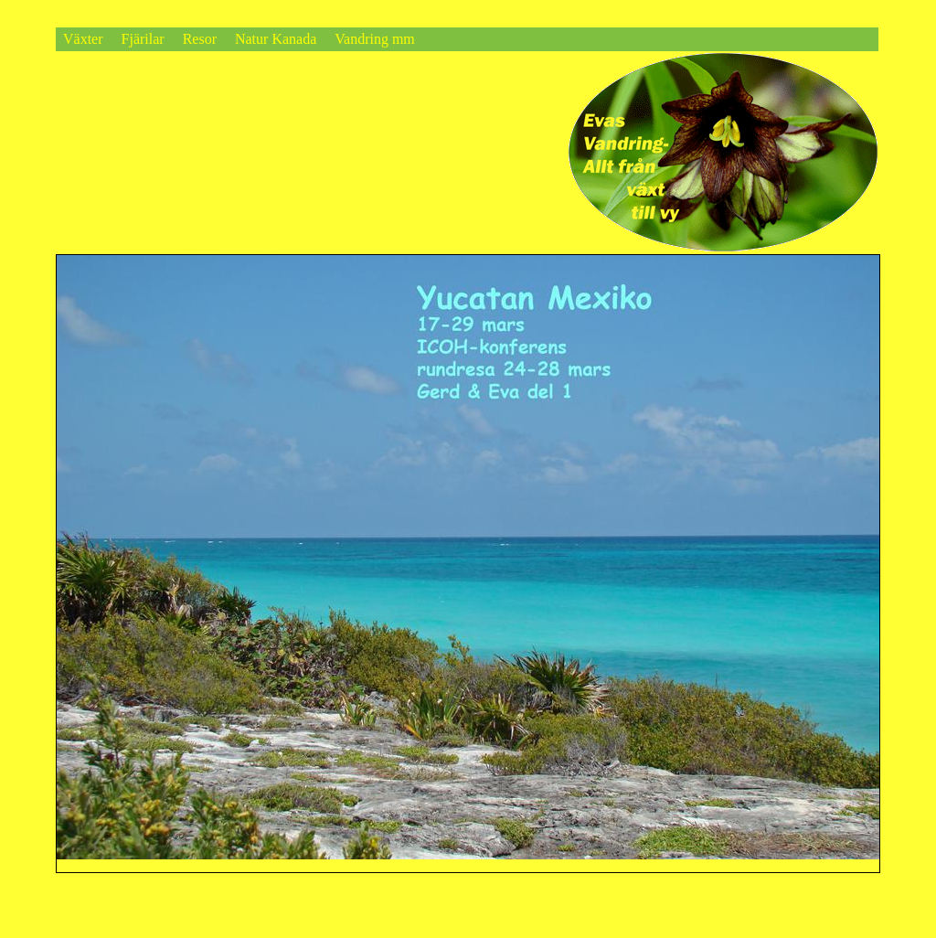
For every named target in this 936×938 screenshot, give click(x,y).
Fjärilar (143, 39)
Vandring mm (375, 39)
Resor (200, 39)
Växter (83, 39)
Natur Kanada (275, 39)
